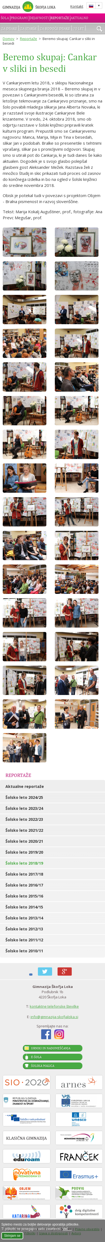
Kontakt (76, 6)
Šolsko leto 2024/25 (24, 797)
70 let (78, 29)
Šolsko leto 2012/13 (24, 929)
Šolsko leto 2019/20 (24, 852)
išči (99, 29)
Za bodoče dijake (55, 29)
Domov (8, 38)
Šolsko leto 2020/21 (24, 841)
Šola (5, 18)
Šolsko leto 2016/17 (24, 885)
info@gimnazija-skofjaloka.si (54, 1016)
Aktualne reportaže (24, 786)
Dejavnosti (39, 18)
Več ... (66, 1229)
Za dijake (9, 29)
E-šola (36, 1057)
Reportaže (59, 18)
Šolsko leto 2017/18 (24, 874)
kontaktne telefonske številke (54, 1006)
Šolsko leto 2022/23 (24, 819)
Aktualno (79, 18)
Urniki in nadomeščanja (50, 1048)
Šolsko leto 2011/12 (24, 939)
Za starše (28, 29)
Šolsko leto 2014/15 (24, 907)
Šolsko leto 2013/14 (24, 918)
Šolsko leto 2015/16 (24, 896)
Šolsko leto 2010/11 (24, 950)
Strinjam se (12, 1236)
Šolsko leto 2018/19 (24, 863)
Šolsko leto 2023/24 (24, 808)
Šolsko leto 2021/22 (24, 830)
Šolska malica (42, 1066)
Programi (19, 18)
